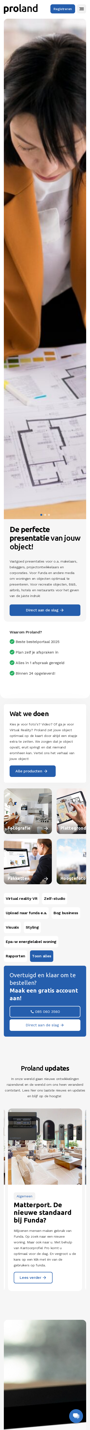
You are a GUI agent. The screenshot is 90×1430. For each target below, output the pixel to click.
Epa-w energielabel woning (31, 941)
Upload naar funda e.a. (26, 913)
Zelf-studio (54, 898)
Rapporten (15, 956)
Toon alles (41, 956)
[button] (81, 8)
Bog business (66, 913)
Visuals (12, 927)
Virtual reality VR (21, 898)
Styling (32, 927)
